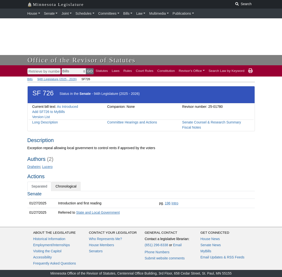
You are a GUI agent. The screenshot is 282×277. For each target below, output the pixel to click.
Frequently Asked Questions (54, 263)
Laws (116, 71)
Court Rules (144, 71)
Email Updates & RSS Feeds (223, 257)
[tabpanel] (141, 204)
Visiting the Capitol (47, 251)
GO (90, 71)
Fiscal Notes (191, 127)
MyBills (206, 251)
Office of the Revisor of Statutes (82, 60)
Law (139, 13)
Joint (65, 13)
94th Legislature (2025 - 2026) (57, 79)
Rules (127, 71)
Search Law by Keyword (227, 71)
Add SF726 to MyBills (48, 112)
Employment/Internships (51, 245)
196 (167, 203)
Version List (41, 117)
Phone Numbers (157, 252)
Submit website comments (165, 258)
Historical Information (49, 239)
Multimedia (157, 13)
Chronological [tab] (66, 186)
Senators (96, 251)
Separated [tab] (39, 186)
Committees (107, 13)
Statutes (102, 71)
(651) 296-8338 (156, 245)
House (32, 13)
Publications (182, 13)
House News (210, 239)
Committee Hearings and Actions (132, 122)
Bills (126, 13)
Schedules (83, 13)
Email (177, 245)
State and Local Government (98, 212)
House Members (101, 245)
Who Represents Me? (105, 239)
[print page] (250, 71)
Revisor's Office (190, 71)
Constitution (166, 71)
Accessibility (42, 257)
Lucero (47, 167)
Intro (174, 203)
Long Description (45, 122)
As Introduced (67, 107)
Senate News (211, 245)
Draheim (33, 167)
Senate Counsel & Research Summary (211, 122)
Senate (49, 13)
